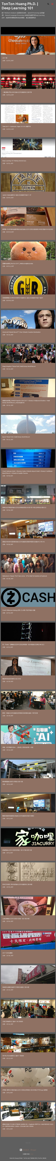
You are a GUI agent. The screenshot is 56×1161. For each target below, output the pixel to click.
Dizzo (32, 1154)
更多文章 (28, 1143)
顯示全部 (4, 32)
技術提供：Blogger (28, 1150)
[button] (52, 65)
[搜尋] (48, 4)
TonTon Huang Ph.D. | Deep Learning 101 (20, 6)
